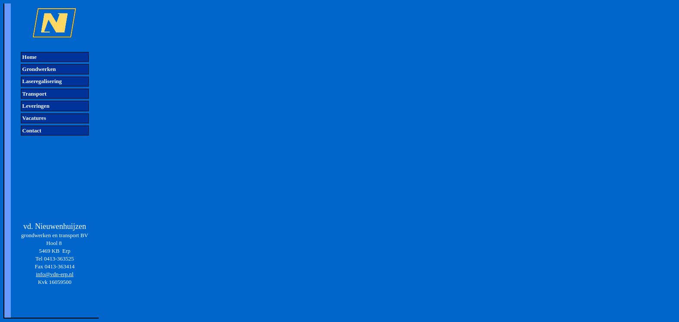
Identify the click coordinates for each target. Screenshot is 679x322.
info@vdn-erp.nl (55, 274)
